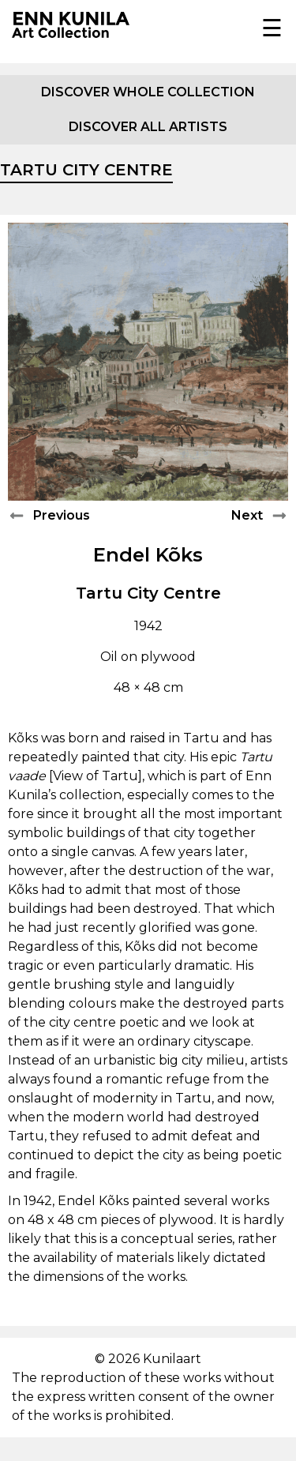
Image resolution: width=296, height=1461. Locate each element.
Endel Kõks (148, 554)
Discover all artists (148, 126)
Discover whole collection (148, 92)
